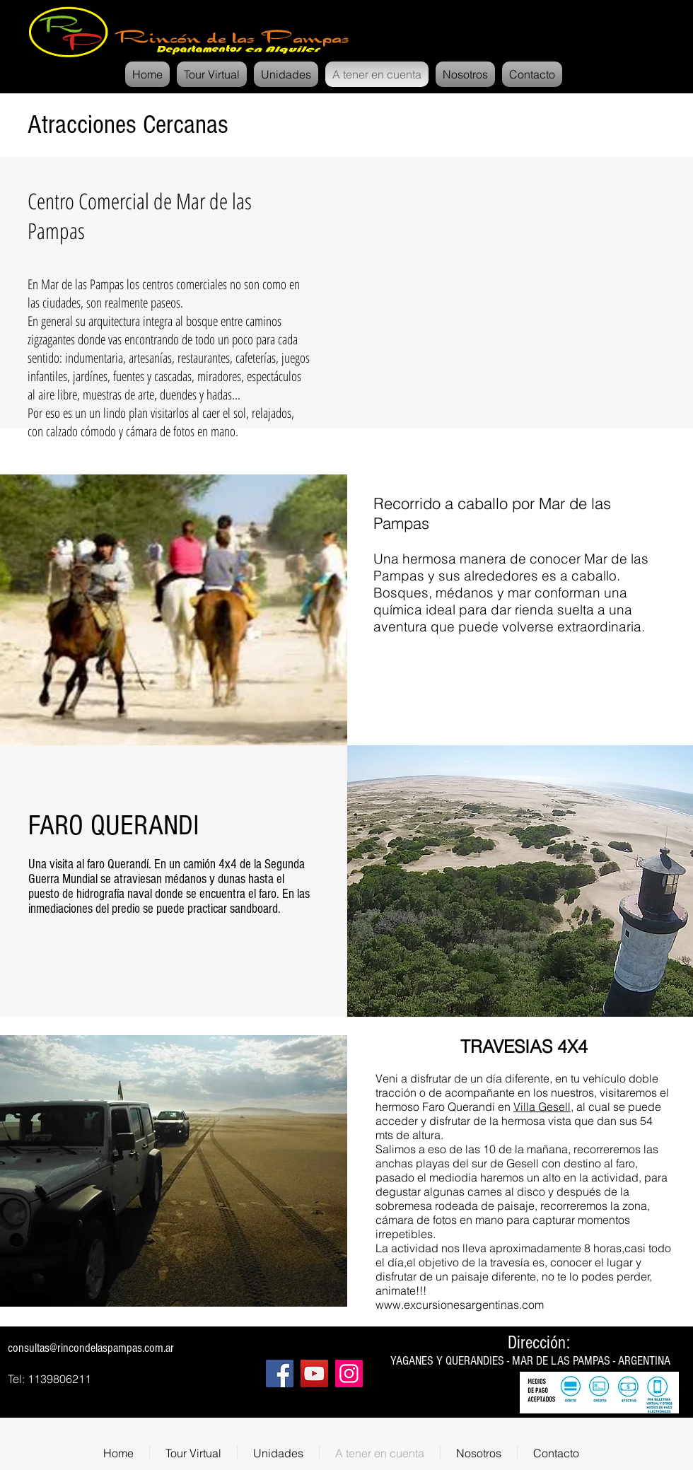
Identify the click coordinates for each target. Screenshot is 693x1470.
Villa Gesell (542, 1106)
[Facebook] (279, 1373)
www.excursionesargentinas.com (459, 1304)
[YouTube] (314, 1373)
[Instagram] (349, 1373)
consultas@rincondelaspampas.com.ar (91, 1348)
